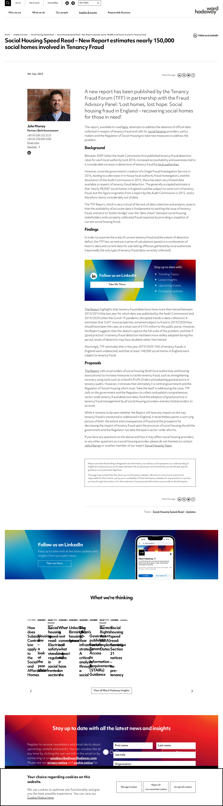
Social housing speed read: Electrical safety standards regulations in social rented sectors (168, 634)
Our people (62, 12)
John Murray (36, 126)
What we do (38, 12)
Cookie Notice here (40, 798)
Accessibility (53, 3)
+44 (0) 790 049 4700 (39, 139)
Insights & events (88, 12)
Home (7, 35)
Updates (191, 512)
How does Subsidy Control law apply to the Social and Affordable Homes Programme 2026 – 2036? (49, 634)
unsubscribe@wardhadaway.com (73, 758)
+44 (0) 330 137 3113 (39, 135)
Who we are (14, 12)
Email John (33, 143)
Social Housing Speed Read (42, 35)
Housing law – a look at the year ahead (108, 630)
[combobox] (89, 3)
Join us (18, 3)
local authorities (168, 165)
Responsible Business (119, 12)
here (125, 127)
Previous (30, 691)
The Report (92, 310)
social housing (157, 132)
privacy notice (57, 763)
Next (192, 691)
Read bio (33, 147)
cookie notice (83, 763)
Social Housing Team (158, 446)
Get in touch (34, 3)
